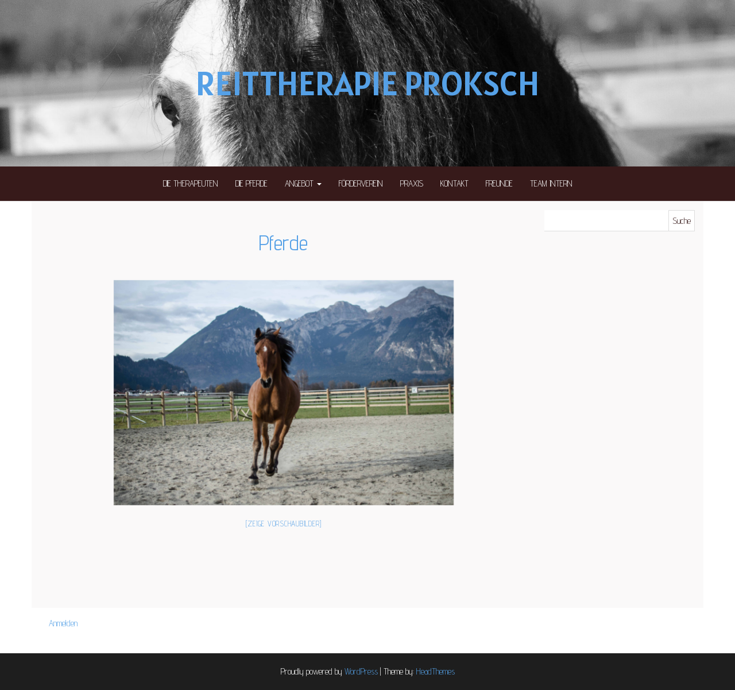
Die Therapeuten (190, 183)
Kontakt (454, 183)
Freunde (499, 183)
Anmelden (63, 623)
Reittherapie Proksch (367, 83)
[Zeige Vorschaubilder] (284, 523)
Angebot (303, 183)
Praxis (411, 183)
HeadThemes (435, 671)
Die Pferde (251, 183)
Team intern (551, 183)
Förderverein (361, 183)
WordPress (361, 671)
